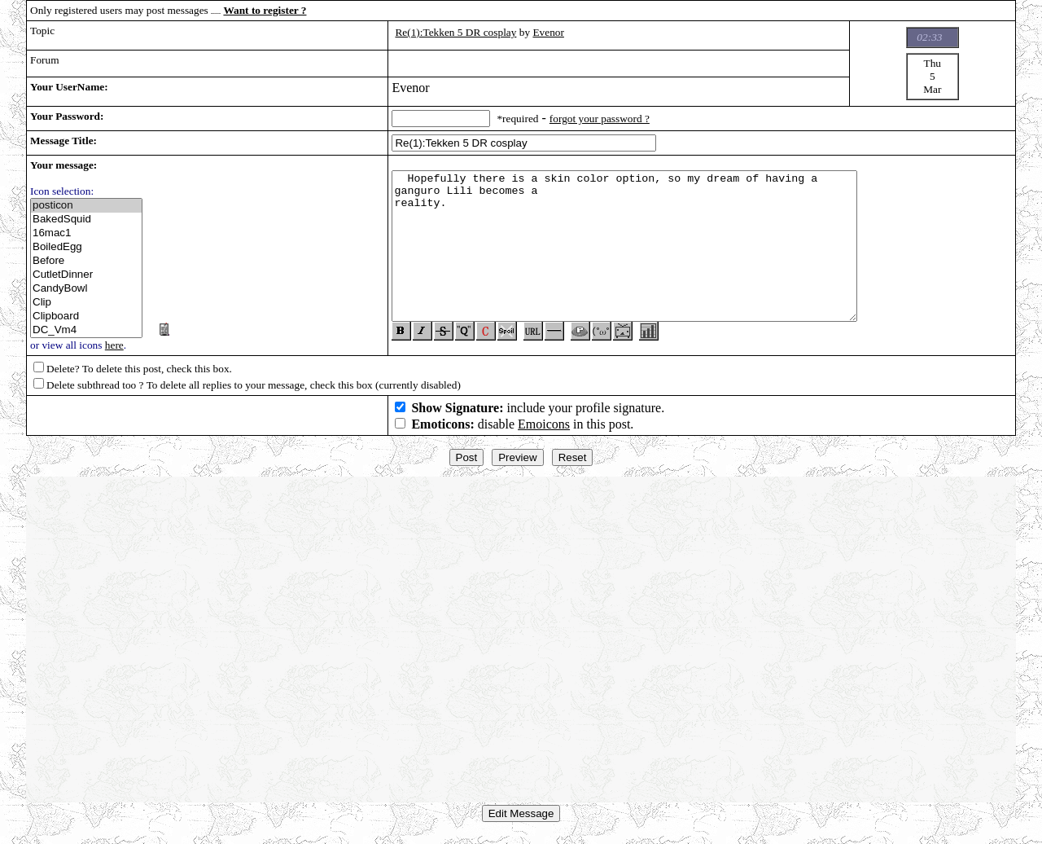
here (114, 345)
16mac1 (86, 233)
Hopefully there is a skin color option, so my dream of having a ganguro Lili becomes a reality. (624, 249)
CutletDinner (86, 275)
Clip (86, 303)
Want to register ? (264, 10)
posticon (86, 206)
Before (86, 261)
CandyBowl (86, 289)
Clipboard (86, 316)
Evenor (548, 32)
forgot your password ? (599, 118)
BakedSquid (86, 219)
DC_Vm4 (86, 330)
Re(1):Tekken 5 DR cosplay (455, 32)
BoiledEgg (86, 247)
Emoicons (544, 430)
